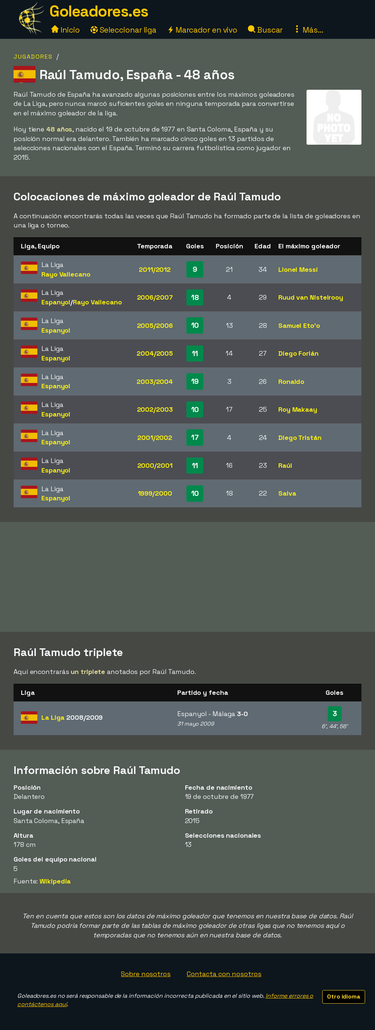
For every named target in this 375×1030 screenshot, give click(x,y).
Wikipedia (55, 881)
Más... (308, 30)
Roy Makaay (297, 409)
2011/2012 (155, 269)
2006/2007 (155, 297)
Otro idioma (343, 996)
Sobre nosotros (146, 974)
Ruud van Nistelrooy (310, 297)
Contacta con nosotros (224, 974)
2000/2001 (154, 465)
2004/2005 (155, 353)
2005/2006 (155, 325)
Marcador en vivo (202, 30)
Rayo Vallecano (65, 274)
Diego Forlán (298, 353)
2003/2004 (155, 381)
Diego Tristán (300, 437)
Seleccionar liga (123, 30)
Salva (287, 493)
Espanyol (55, 302)
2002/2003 (155, 409)
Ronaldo (291, 381)
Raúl (285, 465)
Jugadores (33, 56)
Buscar (265, 30)
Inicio (65, 30)
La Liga (72, 717)
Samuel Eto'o (299, 325)
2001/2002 (154, 437)
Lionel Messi (298, 269)
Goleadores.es (98, 11)
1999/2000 (155, 493)
